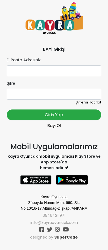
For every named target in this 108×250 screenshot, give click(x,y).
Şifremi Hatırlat (88, 102)
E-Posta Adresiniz (24, 60)
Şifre (11, 83)
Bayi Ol (54, 125)
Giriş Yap (54, 115)
